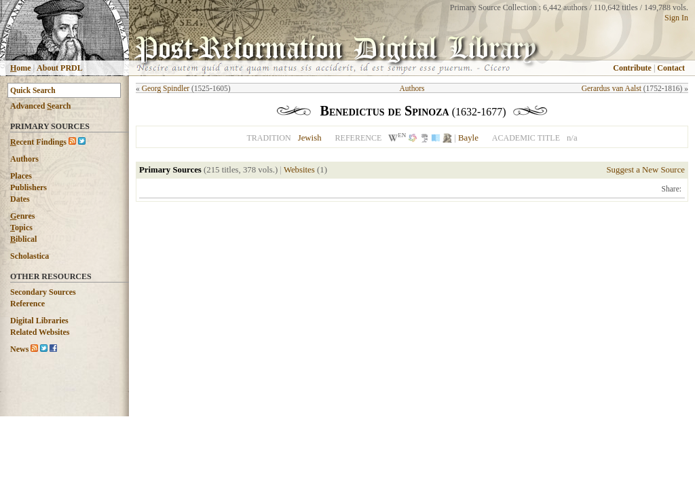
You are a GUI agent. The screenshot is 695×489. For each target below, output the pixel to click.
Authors (24, 159)
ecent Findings (38, 142)
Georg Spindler (165, 88)
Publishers (28, 187)
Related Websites (39, 332)
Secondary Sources (43, 292)
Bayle (468, 138)
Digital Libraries (39, 320)
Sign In (676, 17)
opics (21, 227)
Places (21, 176)
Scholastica (29, 256)
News (19, 349)
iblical (23, 239)
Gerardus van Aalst (611, 88)
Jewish (310, 138)
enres (22, 216)
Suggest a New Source (645, 170)
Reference (27, 303)
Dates (20, 199)
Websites (299, 170)
